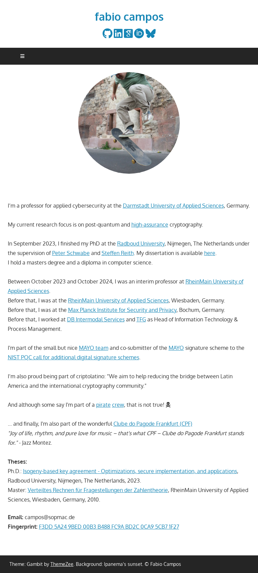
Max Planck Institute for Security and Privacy (122, 309)
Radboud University (141, 243)
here (209, 253)
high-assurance (149, 224)
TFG (141, 319)
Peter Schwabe (71, 253)
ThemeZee (61, 564)
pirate (103, 404)
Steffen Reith (118, 253)
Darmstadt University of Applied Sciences (173, 205)
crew (118, 404)
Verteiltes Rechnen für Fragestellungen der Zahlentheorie (98, 490)
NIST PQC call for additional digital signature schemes (73, 357)
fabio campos (129, 16)
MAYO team (93, 347)
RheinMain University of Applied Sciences (118, 300)
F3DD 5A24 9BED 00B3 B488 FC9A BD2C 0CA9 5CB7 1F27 (109, 526)
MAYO (176, 347)
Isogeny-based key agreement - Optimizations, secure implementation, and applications (130, 471)
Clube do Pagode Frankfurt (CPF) (152, 423)
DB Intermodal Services (96, 319)
